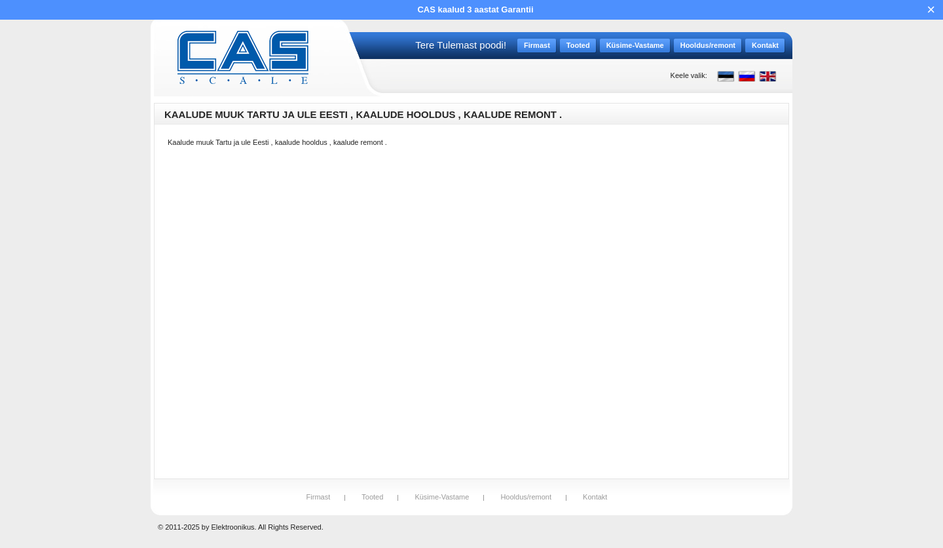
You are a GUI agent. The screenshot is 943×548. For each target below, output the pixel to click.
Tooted (372, 497)
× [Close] (931, 9)
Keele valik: (689, 75)
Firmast (318, 497)
